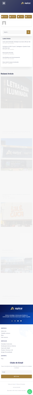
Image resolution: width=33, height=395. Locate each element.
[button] (3, 3)
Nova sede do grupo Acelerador (11, 62)
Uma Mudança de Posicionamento (11, 57)
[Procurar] (28, 32)
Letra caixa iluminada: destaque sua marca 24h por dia (16, 41)
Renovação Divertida (8, 52)
